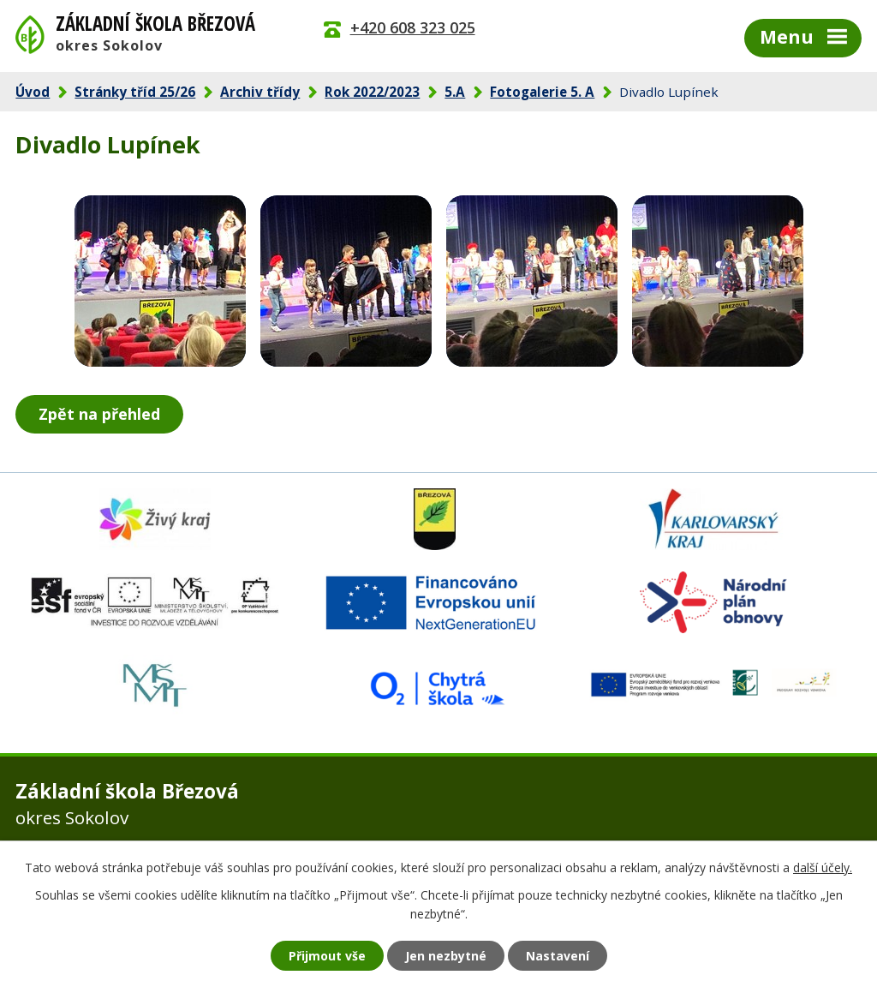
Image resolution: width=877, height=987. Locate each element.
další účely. (822, 867)
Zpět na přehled (99, 414)
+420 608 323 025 (412, 27)
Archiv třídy (260, 91)
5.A (454, 91)
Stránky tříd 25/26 (135, 91)
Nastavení (557, 956)
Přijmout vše (327, 956)
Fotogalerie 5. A (542, 91)
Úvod (32, 91)
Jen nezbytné (445, 956)
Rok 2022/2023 (372, 91)
